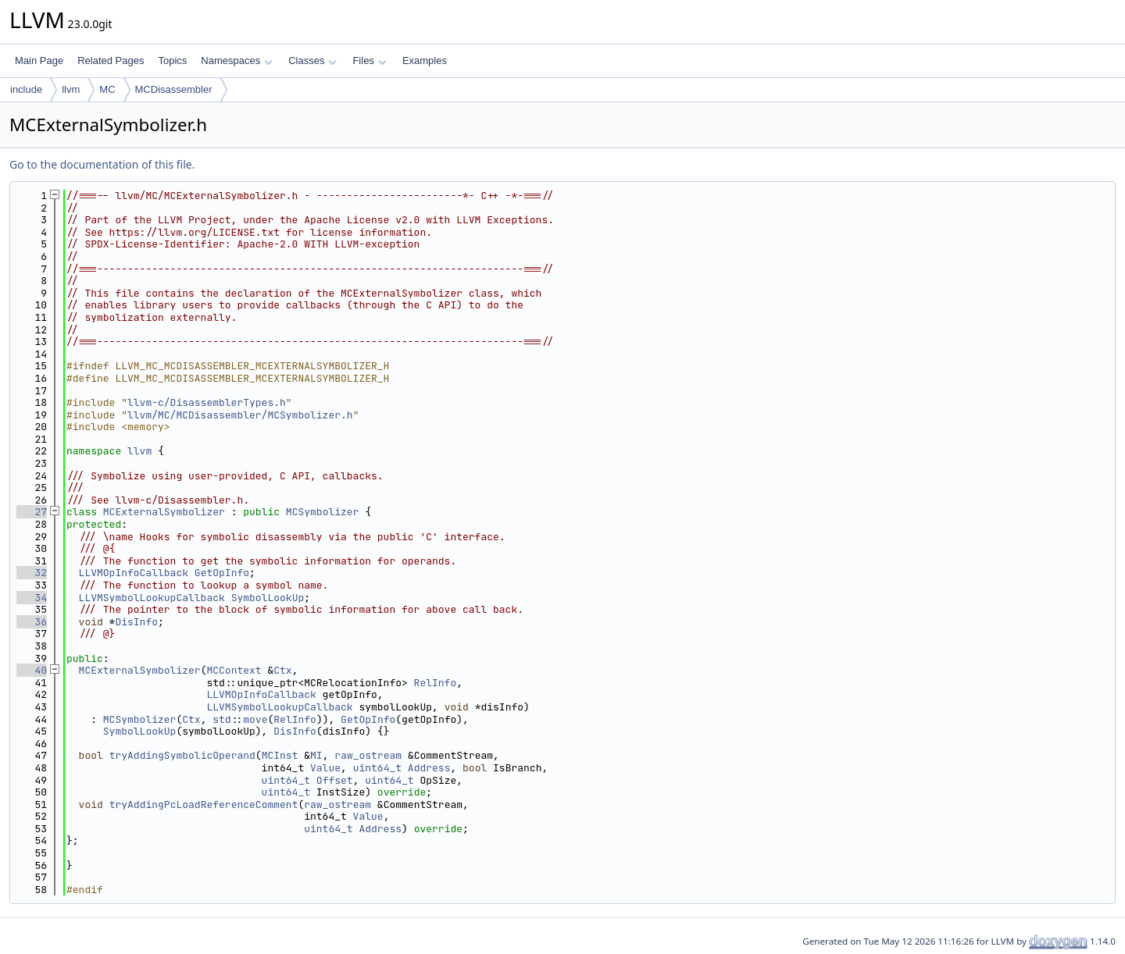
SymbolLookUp (268, 597)
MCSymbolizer (322, 511)
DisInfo (136, 621)
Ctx (282, 670)
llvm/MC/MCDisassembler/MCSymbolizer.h (240, 415)
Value (325, 767)
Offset (334, 780)
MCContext (233, 670)
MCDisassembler (173, 89)
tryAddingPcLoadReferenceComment (203, 804)
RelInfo (435, 682)
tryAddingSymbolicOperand (182, 755)
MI (316, 755)
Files (369, 60)
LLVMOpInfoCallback (133, 572)
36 (31, 621)
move (255, 719)
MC (107, 89)
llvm (71, 89)
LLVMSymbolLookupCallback (152, 597)
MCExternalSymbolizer (164, 511)
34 (31, 597)
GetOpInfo (222, 572)
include (26, 89)
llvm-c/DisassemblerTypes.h (206, 402)
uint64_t (377, 767)
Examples (424, 60)
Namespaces (236, 60)
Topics (172, 60)
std (221, 719)
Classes (312, 60)
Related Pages (110, 60)
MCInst (280, 755)
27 (31, 511)
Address (429, 767)
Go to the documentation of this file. (102, 164)
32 (31, 572)
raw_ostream (368, 755)
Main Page (39, 60)
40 (31, 670)
